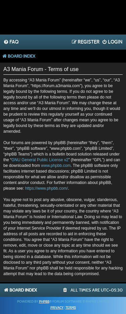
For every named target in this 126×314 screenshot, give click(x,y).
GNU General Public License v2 (39, 160)
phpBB (44, 301)
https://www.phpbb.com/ (46, 188)
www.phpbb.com (56, 165)
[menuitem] (10, 42)
